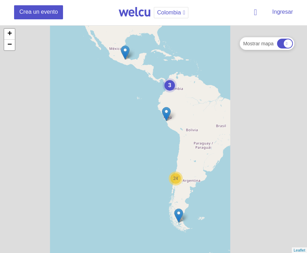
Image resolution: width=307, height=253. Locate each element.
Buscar (256, 12)
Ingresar (282, 12)
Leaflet (299, 250)
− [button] (9, 45)
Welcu (134, 12)
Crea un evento (38, 12)
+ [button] (9, 34)
